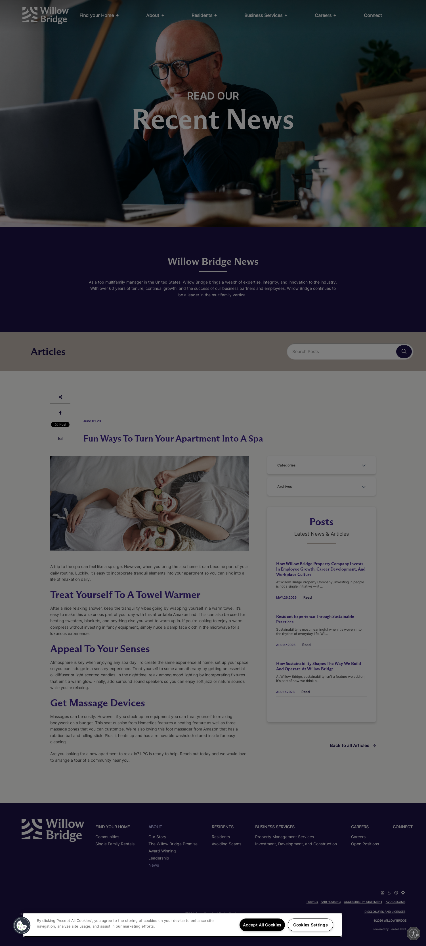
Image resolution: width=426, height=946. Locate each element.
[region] (182, 925)
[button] (22, 926)
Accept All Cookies (262, 924)
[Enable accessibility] (413, 933)
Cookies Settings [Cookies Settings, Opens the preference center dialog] (310, 924)
